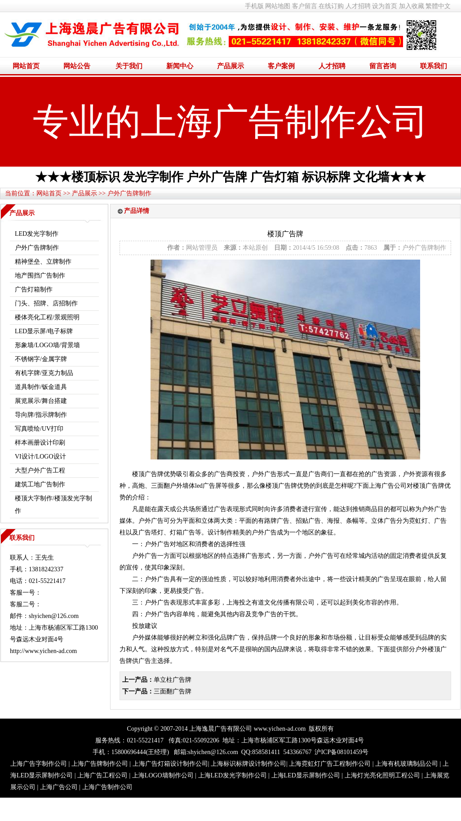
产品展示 (230, 66)
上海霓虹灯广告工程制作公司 (330, 763)
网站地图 (277, 6)
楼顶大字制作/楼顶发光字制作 (53, 504)
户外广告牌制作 (129, 193)
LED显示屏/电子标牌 (44, 331)
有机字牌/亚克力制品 (44, 373)
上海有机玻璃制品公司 (406, 763)
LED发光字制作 (36, 233)
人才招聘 (358, 6)
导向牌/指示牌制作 (41, 414)
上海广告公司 (59, 787)
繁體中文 (438, 6)
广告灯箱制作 (34, 289)
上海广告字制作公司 (38, 763)
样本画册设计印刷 (40, 442)
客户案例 (281, 66)
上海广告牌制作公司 (99, 763)
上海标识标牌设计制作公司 (248, 763)
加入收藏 (411, 6)
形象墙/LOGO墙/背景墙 (47, 345)
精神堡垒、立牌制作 (43, 261)
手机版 (254, 6)
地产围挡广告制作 (40, 275)
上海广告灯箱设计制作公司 (170, 763)
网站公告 (76, 66)
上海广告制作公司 (107, 787)
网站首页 (26, 66)
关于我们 (128, 66)
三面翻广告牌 (172, 691)
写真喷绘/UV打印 (39, 428)
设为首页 (384, 6)
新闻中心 (179, 66)
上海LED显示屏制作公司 (305, 775)
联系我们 (433, 66)
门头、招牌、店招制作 (46, 303)
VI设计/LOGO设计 (40, 456)
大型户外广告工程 (40, 470)
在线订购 (331, 6)
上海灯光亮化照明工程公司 (382, 775)
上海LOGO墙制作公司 (163, 775)
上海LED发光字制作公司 (232, 775)
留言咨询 (382, 66)
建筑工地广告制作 (40, 484)
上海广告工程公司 (102, 775)
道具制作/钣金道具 (41, 387)
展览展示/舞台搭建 (41, 400)
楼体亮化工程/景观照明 (47, 317)
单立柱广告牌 (172, 679)
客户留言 (304, 6)
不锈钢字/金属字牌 (41, 359)
